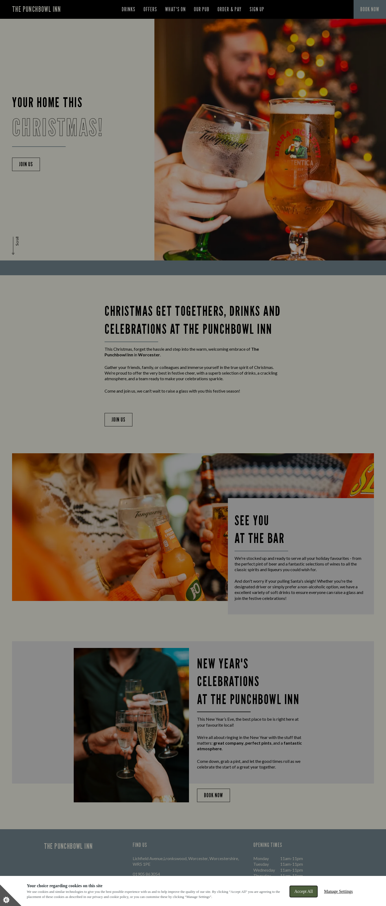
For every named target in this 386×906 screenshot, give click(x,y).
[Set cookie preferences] (10, 895)
